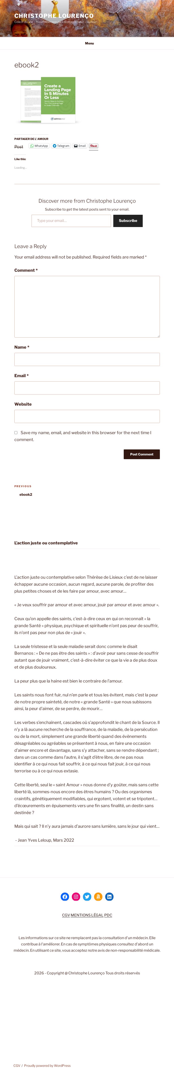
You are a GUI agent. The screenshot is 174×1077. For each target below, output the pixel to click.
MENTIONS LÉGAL (87, 915)
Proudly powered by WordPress (47, 1066)
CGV (66, 915)
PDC (108, 915)
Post (18, 146)
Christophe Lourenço (54, 16)
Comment (26, 270)
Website (23, 404)
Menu (87, 43)
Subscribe (128, 220)
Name (21, 347)
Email (21, 375)
